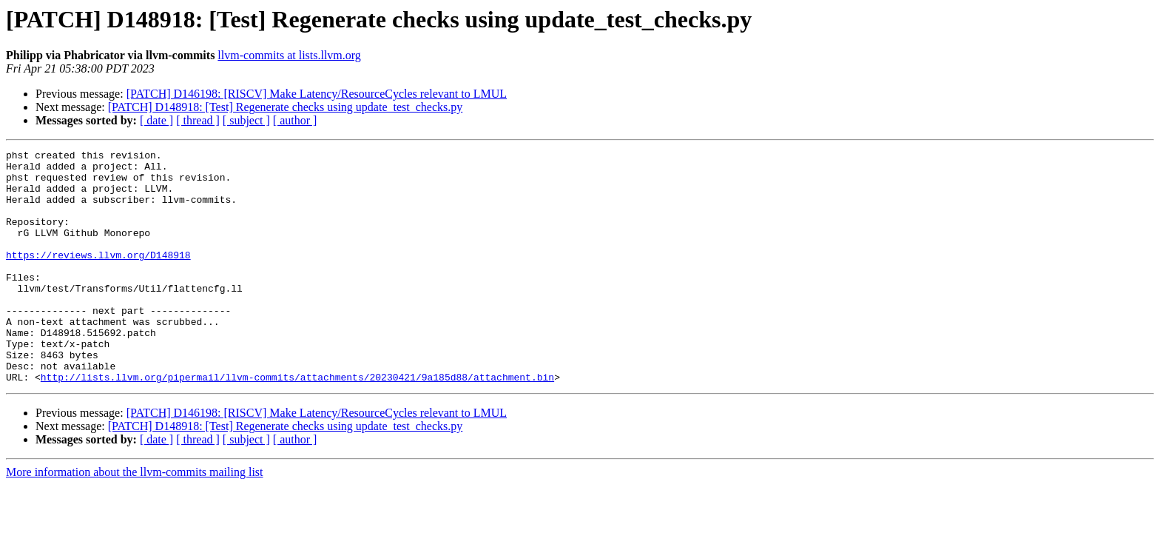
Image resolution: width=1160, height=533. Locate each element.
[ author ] (295, 120)
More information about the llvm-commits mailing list (134, 518)
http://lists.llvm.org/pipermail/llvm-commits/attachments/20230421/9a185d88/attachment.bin (297, 423)
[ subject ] (246, 120)
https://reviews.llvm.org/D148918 (98, 277)
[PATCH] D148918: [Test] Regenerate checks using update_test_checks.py (285, 107)
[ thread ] (198, 120)
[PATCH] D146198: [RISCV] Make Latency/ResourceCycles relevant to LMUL (317, 93)
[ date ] (156, 120)
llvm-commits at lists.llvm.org (289, 55)
